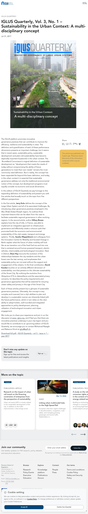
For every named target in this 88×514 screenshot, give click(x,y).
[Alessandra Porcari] (83, 425)
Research (27, 470)
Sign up (42, 353)
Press (54, 472)
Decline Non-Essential (64, 507)
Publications (43, 475)
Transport (7, 382)
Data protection (67, 455)
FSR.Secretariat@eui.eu (13, 478)
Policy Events (28, 472)
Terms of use (83, 453)
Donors (41, 478)
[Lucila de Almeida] (75, 425)
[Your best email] (56, 448)
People (55, 470)
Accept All (24, 507)
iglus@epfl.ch (25, 329)
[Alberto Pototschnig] (79, 425)
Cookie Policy (72, 472)
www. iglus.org (18, 318)
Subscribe (79, 448)
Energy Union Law (79, 382)
